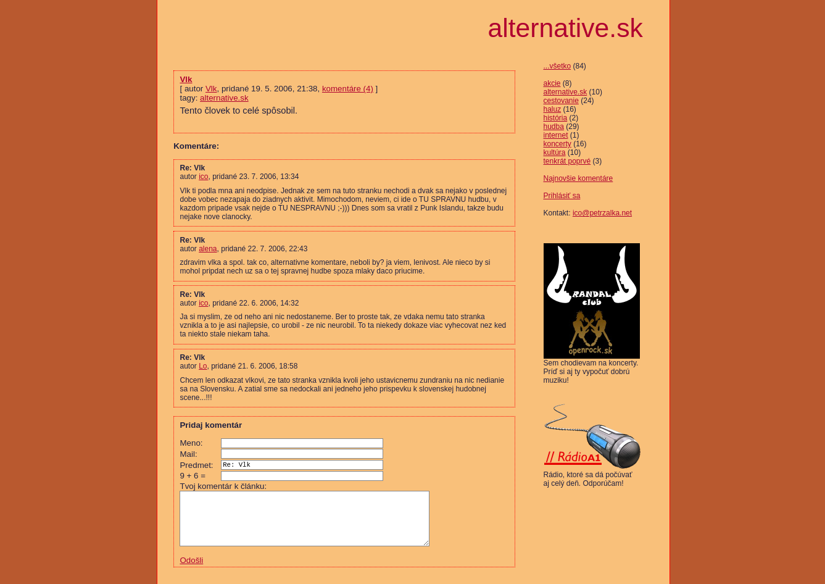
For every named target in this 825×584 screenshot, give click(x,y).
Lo (203, 366)
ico (203, 176)
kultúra (555, 152)
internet (556, 135)
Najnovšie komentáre (578, 178)
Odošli (191, 569)
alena (208, 248)
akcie (552, 83)
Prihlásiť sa (562, 195)
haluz (553, 109)
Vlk (186, 79)
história (556, 118)
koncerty (557, 144)
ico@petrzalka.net (602, 213)
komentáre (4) (347, 88)
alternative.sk (565, 92)
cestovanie (561, 100)
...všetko (557, 66)
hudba (554, 126)
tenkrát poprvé (567, 161)
